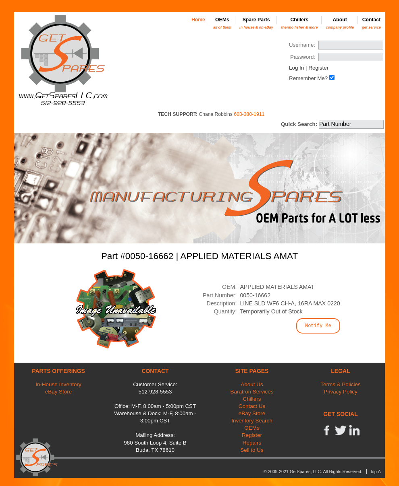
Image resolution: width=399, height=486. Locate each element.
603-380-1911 (249, 114)
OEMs (222, 23)
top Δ (376, 471)
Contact (371, 23)
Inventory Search (251, 421)
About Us (252, 384)
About (340, 23)
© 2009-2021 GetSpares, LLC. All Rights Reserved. (313, 471)
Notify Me (318, 326)
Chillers (299, 23)
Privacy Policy (340, 392)
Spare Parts (256, 23)
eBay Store (58, 392)
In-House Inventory (58, 384)
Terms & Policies (340, 384)
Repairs (252, 443)
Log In (296, 68)
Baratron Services (252, 392)
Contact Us (252, 406)
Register (318, 68)
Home (198, 20)
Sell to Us (252, 450)
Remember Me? (308, 78)
